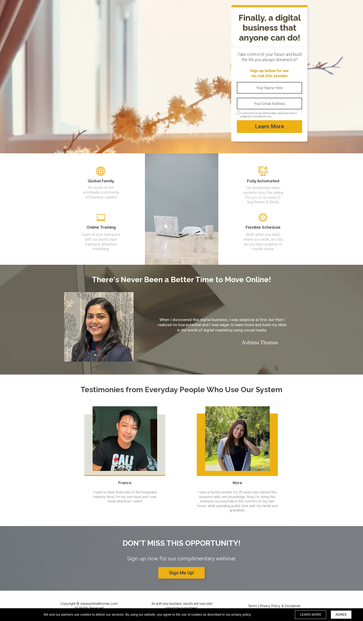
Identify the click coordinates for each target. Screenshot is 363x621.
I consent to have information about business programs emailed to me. (269, 114)
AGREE (341, 614)
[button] (181, 573)
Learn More (269, 126)
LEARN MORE (310, 614)
